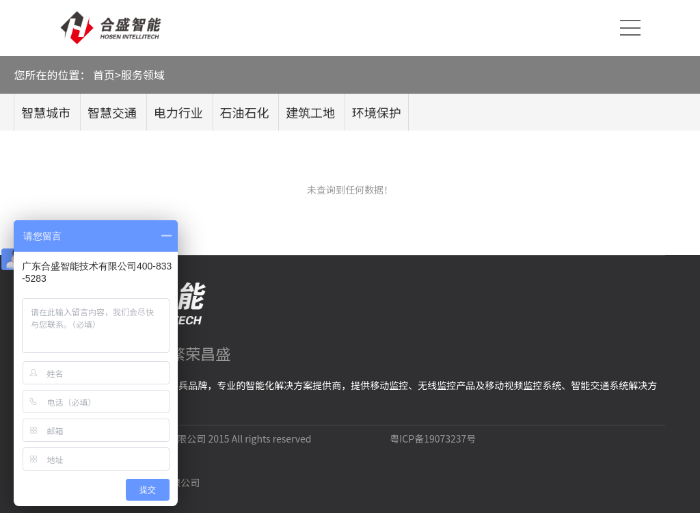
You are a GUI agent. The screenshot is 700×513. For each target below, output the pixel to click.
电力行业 (178, 112)
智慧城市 (45, 112)
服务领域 (143, 74)
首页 (104, 74)
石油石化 (244, 112)
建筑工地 (310, 112)
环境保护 (376, 112)
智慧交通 (112, 112)
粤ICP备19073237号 (433, 438)
